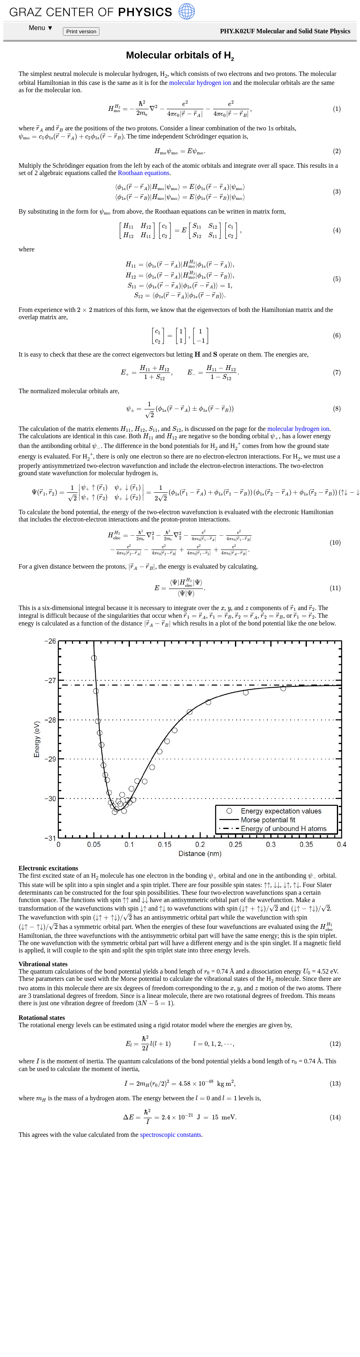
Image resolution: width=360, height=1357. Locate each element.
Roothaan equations (144, 182)
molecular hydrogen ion (200, 82)
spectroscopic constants (170, 1265)
